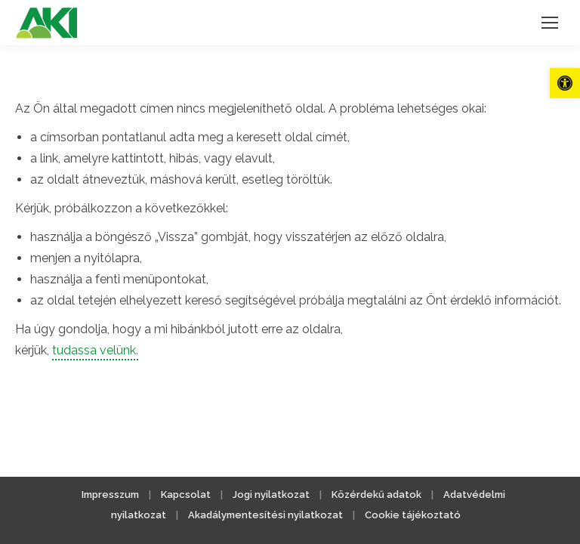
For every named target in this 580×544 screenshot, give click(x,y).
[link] (565, 83)
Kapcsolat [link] (186, 494)
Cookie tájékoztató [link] (413, 515)
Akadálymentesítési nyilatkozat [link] (265, 515)
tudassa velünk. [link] (95, 350)
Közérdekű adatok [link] (376, 494)
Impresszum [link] (110, 494)
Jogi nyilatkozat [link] (271, 494)
